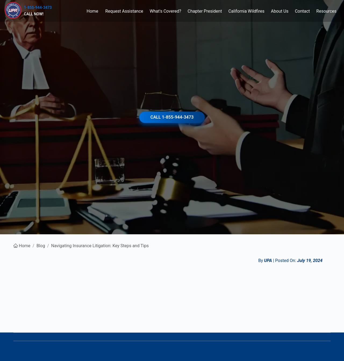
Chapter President (205, 11)
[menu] (196, 11)
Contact (302, 11)
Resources (326, 11)
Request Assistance (124, 11)
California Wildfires (246, 11)
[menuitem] (92, 11)
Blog (41, 245)
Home (92, 11)
